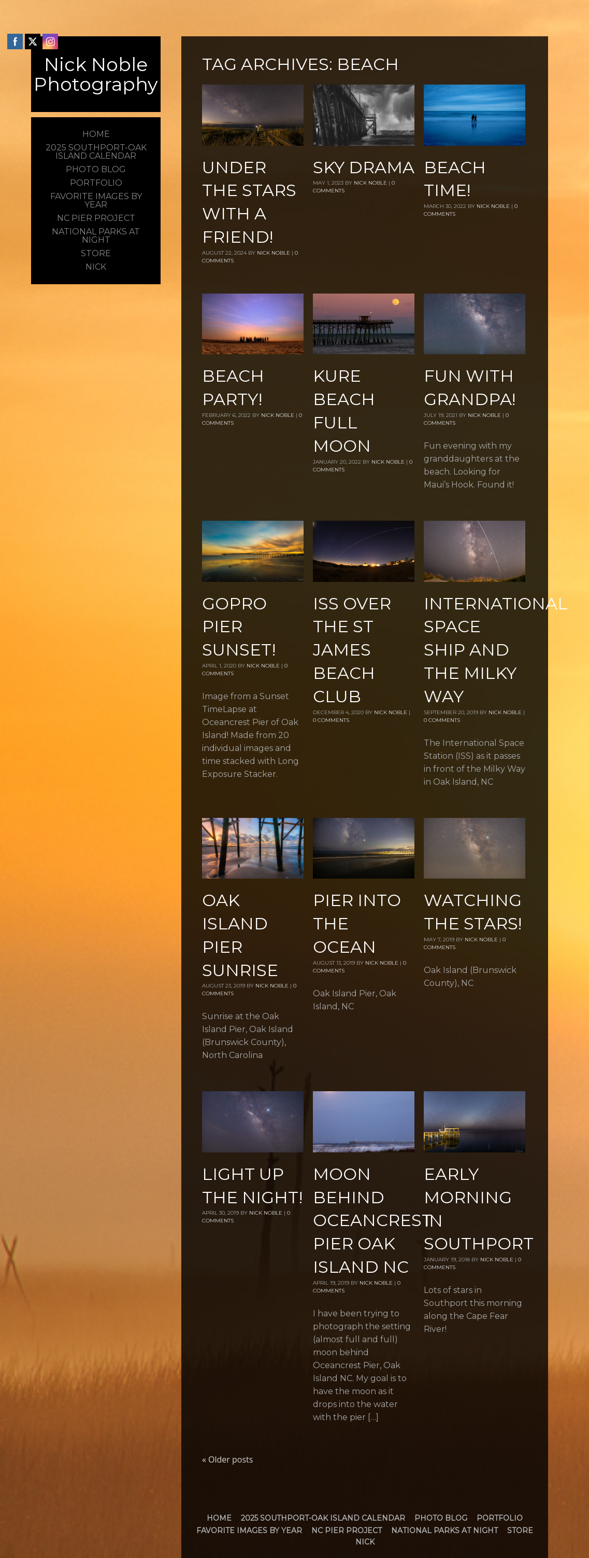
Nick (365, 1542)
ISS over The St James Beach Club (352, 649)
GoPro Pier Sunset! (239, 626)
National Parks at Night (444, 1530)
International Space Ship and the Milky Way (496, 649)
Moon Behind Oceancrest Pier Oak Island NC (372, 1220)
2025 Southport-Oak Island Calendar (323, 1518)
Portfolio (500, 1518)
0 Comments (331, 720)
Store (520, 1530)
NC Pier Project (346, 1530)
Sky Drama (363, 167)
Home (219, 1518)
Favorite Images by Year (249, 1530)
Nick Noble (273, 252)
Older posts (227, 1459)
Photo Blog (440, 1518)
